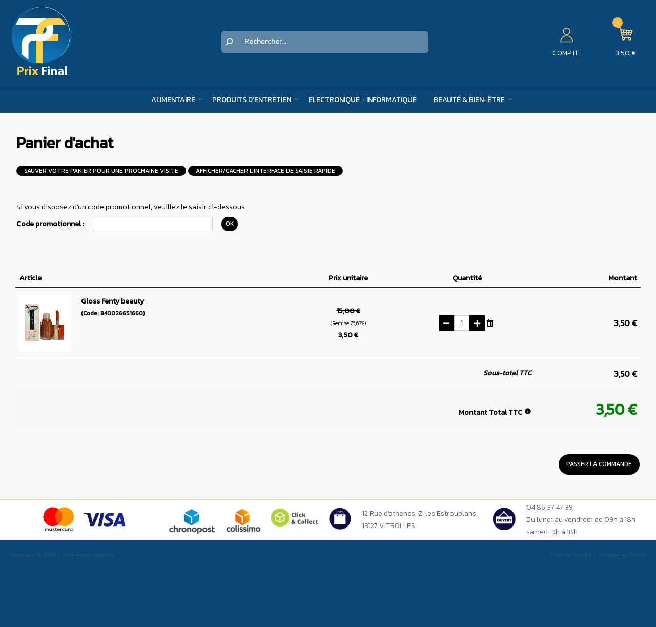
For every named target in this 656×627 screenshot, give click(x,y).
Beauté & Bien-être (469, 99)
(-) (446, 323)
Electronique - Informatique (363, 99)
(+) (477, 323)
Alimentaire (173, 99)
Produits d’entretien (251, 99)
